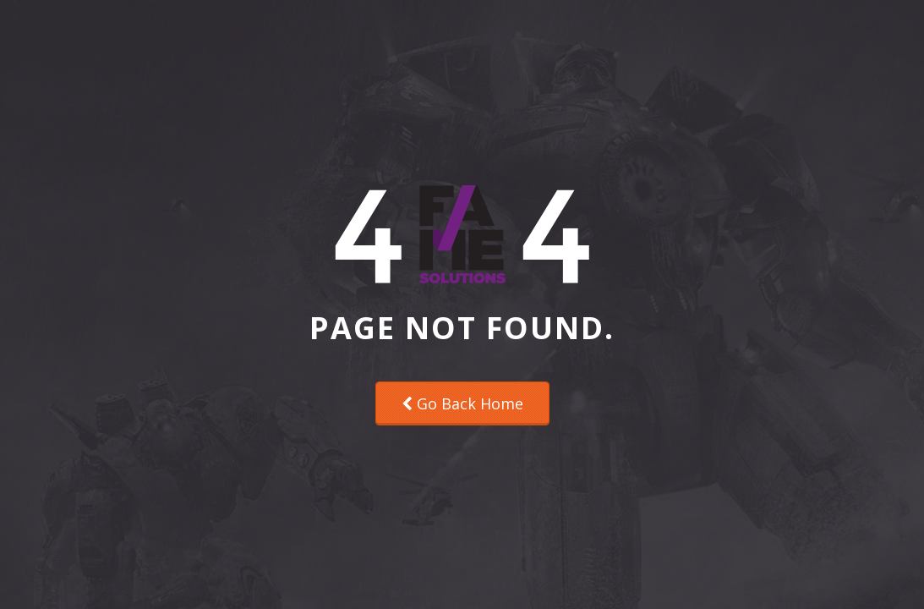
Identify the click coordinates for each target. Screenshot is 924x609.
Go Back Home (462, 403)
